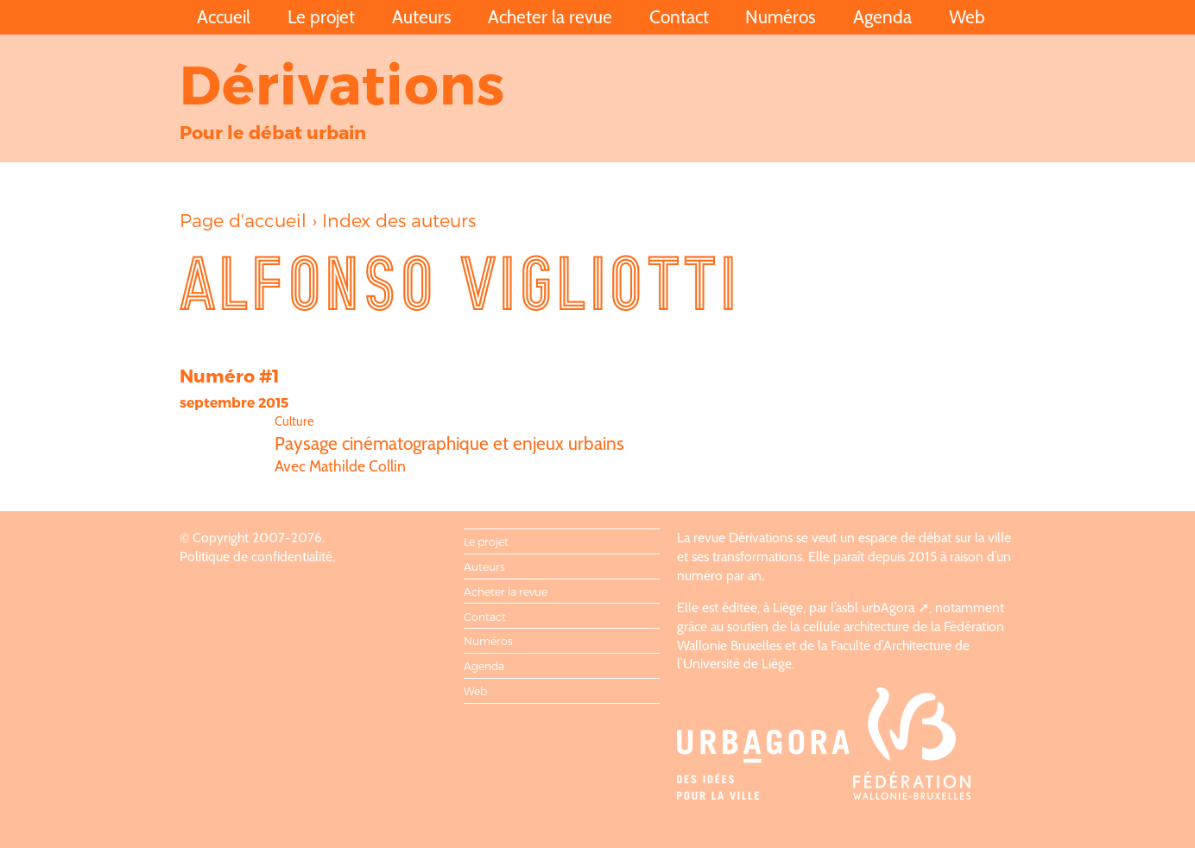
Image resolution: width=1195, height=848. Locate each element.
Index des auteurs (399, 220)
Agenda (882, 17)
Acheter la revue (550, 17)
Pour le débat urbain (273, 131)
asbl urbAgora (875, 607)
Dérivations (343, 82)
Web (967, 17)
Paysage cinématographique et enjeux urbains (449, 443)
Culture (294, 421)
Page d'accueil (243, 220)
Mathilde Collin (357, 466)
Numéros (780, 17)
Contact (679, 17)
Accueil (223, 17)
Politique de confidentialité (256, 556)
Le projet (321, 17)
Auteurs (422, 17)
